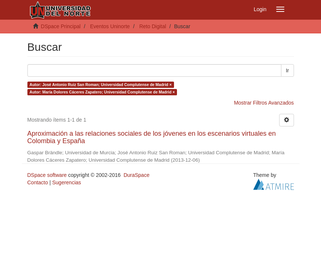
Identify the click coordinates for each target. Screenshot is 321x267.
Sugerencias (66, 182)
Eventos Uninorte (110, 26)
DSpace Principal (60, 26)
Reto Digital (152, 26)
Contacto (37, 182)
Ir (287, 70)
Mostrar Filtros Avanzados (264, 103)
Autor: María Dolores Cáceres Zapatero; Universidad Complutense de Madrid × (102, 92)
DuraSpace (137, 175)
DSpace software (47, 175)
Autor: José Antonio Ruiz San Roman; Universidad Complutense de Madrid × (101, 84)
